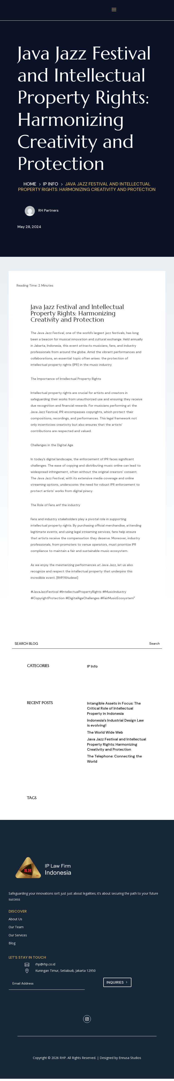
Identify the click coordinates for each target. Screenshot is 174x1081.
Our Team (16, 929)
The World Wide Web (105, 734)
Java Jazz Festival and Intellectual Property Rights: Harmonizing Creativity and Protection (116, 746)
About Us (15, 921)
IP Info (92, 668)
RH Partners (48, 212)
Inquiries (115, 984)
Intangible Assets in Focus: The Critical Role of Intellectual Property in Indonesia (114, 710)
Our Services (18, 937)
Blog (12, 945)
